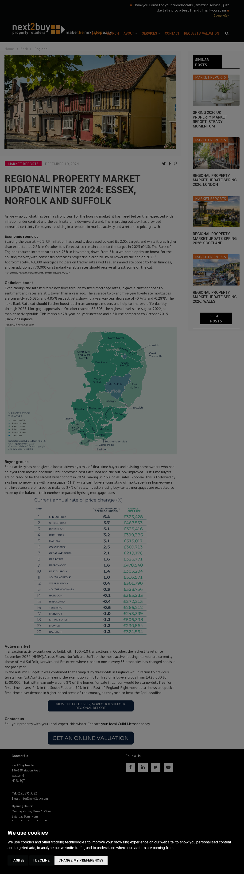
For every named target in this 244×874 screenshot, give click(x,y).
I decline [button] (41, 860)
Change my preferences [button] (81, 860)
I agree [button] (18, 860)
